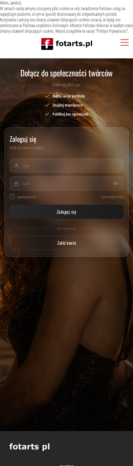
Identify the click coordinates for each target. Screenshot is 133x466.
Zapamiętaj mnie (23, 196)
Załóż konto (66, 243)
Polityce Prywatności (112, 31)
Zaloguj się (66, 211)
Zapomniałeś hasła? (112, 196)
